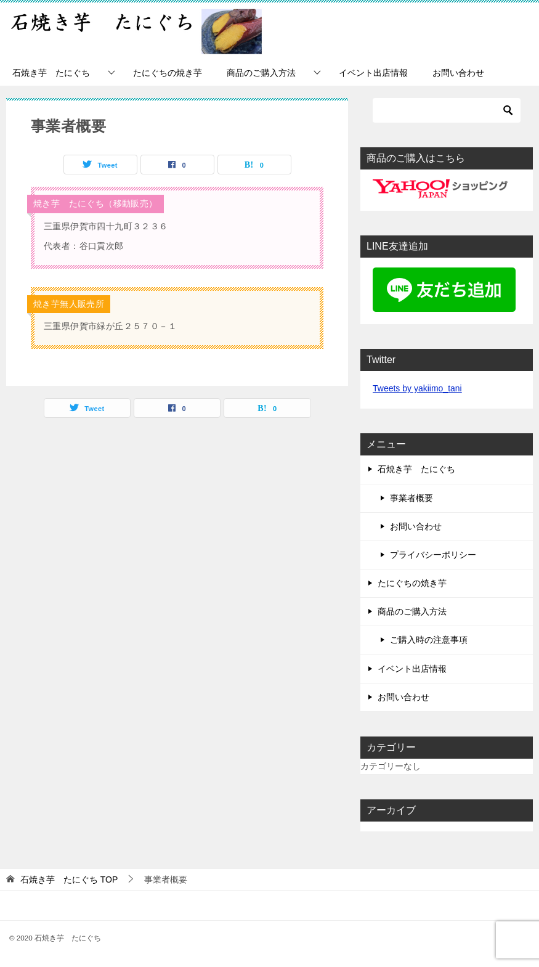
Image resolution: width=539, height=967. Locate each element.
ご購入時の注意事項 (429, 640)
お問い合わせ (458, 73)
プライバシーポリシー (433, 555)
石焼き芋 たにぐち (51, 73)
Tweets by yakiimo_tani (417, 388)
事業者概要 (411, 498)
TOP (69, 879)
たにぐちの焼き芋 (167, 73)
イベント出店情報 (373, 73)
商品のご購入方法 (261, 73)
